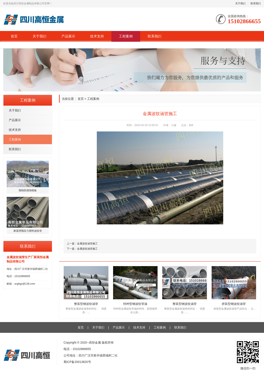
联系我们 (255, 3)
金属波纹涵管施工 (87, 243)
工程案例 (126, 36)
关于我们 (240, 3)
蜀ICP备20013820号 (77, 362)
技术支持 (97, 36)
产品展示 (68, 36)
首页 (14, 36)
